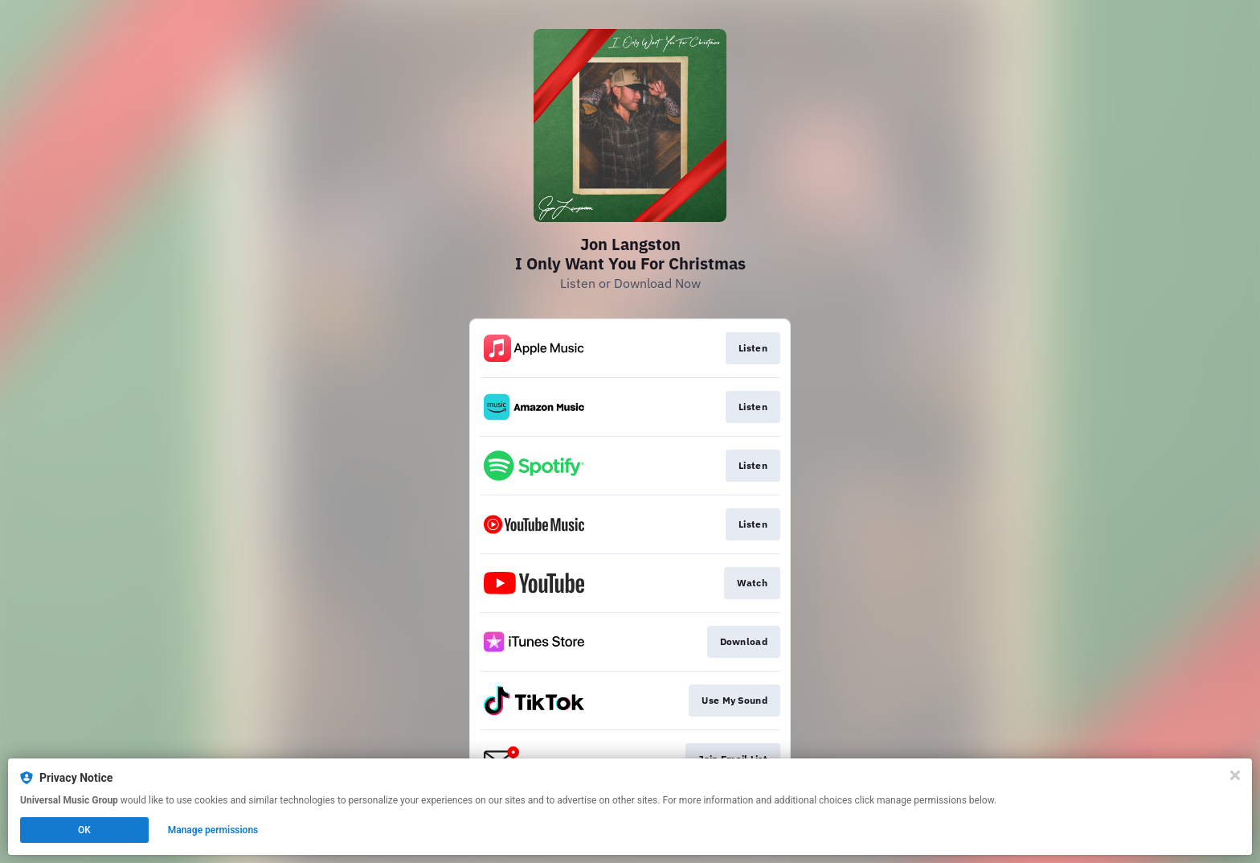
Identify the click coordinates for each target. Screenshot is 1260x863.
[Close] (1235, 775)
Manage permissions (213, 830)
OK (84, 830)
